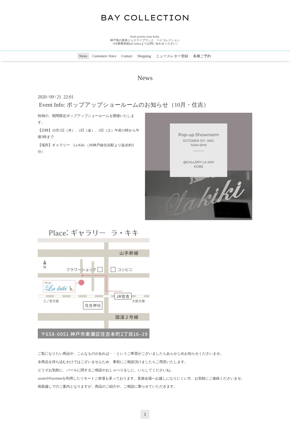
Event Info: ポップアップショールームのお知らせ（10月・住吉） (124, 105)
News (83, 56)
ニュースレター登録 (172, 56)
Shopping (144, 56)
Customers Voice (104, 56)
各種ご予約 (202, 56)
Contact (126, 56)
